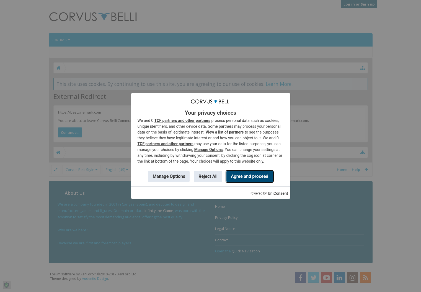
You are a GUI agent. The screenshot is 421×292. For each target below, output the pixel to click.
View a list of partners (225, 132)
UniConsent (278, 193)
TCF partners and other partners (182, 120)
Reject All (208, 176)
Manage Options (208, 149)
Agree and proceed (249, 176)
